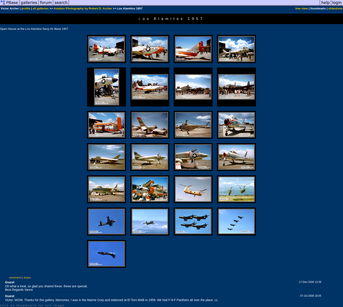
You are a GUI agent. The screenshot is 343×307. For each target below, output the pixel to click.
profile (25, 8)
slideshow (335, 8)
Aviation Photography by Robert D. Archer (83, 8)
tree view (301, 8)
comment (15, 277)
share (27, 277)
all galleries (41, 8)
